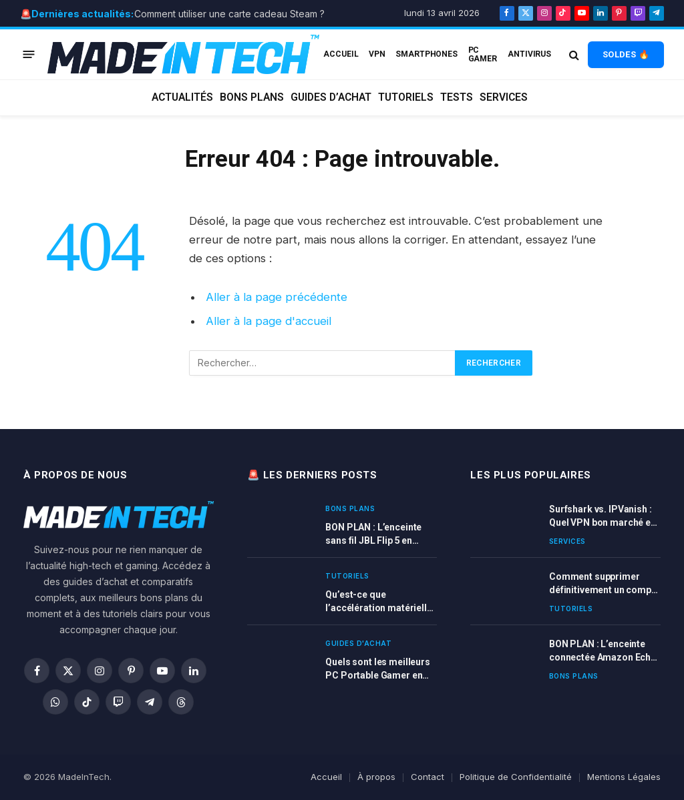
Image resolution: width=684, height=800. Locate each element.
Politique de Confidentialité (516, 776)
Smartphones (426, 54)
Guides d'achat (358, 643)
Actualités (182, 97)
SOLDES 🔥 (626, 54)
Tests (456, 97)
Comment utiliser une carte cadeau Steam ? (229, 13)
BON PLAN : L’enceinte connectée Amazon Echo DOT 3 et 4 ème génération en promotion (603, 651)
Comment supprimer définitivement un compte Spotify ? (604, 583)
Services (504, 97)
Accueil (326, 776)
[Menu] (29, 54)
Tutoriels (406, 97)
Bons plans (252, 97)
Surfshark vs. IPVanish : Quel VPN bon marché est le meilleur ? (604, 516)
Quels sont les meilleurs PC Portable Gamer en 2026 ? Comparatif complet (377, 669)
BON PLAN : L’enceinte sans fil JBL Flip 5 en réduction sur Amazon (373, 534)
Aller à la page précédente (276, 297)
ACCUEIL (340, 54)
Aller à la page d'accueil (268, 321)
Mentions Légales (624, 776)
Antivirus (529, 54)
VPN (377, 54)
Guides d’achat (331, 97)
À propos (376, 776)
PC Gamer (482, 54)
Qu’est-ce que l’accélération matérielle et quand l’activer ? (378, 602)
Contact (427, 776)
